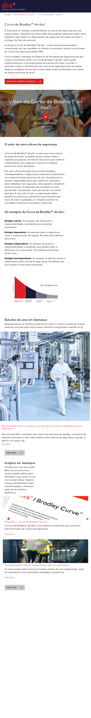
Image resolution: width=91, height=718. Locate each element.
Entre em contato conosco (21, 81)
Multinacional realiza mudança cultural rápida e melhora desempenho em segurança (42, 427)
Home (7, 14)
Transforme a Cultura (23, 14)
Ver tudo (12, 453)
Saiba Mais (6, 444)
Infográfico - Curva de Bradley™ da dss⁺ (26, 521)
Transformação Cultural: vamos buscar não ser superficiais (37, 565)
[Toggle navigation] (90, 6)
